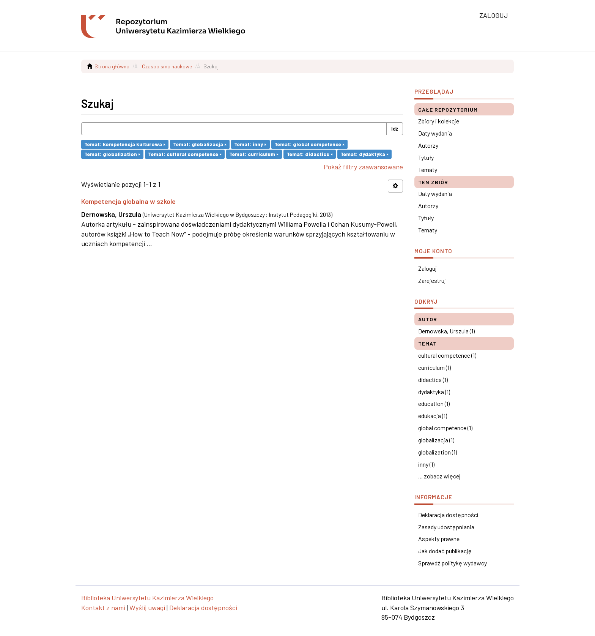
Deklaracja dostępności (448, 514)
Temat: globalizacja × (200, 144)
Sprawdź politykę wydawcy (452, 563)
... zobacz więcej (439, 476)
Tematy (427, 169)
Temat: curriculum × (254, 154)
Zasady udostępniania (446, 526)
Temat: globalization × (112, 154)
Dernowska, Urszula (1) (446, 331)
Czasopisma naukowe (167, 66)
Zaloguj (427, 268)
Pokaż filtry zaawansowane (363, 167)
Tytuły (426, 157)
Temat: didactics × (309, 154)
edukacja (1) (432, 415)
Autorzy (428, 145)
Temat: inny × (250, 144)
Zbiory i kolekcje (438, 121)
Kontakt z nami (103, 607)
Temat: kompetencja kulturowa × (124, 144)
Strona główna (111, 66)
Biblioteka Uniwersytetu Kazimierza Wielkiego (147, 597)
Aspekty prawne (439, 538)
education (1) (434, 403)
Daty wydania (435, 133)
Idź (394, 128)
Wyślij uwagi (147, 607)
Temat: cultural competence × (185, 154)
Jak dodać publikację (445, 550)
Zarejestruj (432, 280)
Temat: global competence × (309, 144)
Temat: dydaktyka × (364, 154)
